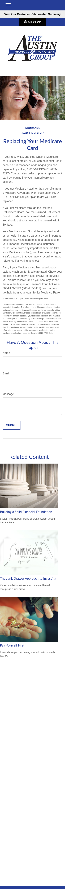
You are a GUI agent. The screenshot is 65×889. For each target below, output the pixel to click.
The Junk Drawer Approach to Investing (28, 578)
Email (6, 373)
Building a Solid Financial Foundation (26, 512)
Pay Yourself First (12, 645)
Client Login (32, 21)
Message (8, 394)
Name (6, 352)
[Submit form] (11, 425)
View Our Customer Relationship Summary (32, 14)
